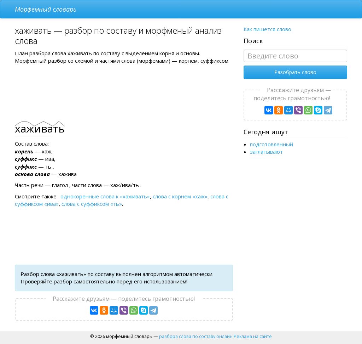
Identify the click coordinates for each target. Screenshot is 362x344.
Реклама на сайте (253, 336)
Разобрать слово (295, 72)
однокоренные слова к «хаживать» (105, 196)
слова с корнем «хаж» (180, 196)
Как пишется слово (267, 29)
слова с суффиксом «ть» (92, 203)
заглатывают (266, 151)
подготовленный (271, 144)
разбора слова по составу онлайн (196, 336)
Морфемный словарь (45, 9)
